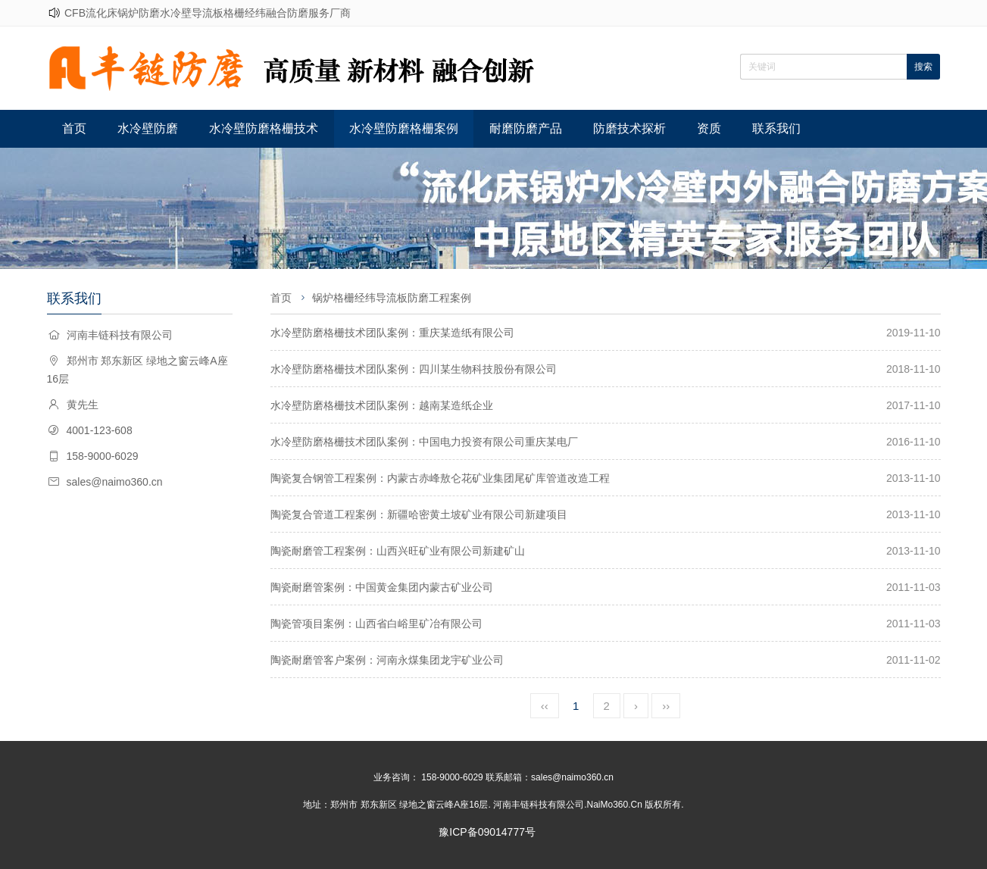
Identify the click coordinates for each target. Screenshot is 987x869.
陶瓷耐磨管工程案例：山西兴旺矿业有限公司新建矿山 (397, 551)
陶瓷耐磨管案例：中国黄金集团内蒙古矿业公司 (381, 587)
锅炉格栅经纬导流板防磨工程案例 (391, 298)
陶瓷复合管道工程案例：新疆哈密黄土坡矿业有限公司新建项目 (418, 514)
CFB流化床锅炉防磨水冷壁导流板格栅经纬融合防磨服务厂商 (207, 13)
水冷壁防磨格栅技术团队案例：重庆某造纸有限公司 (392, 333)
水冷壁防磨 (147, 128)
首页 (74, 128)
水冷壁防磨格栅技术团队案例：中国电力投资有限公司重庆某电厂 (424, 442)
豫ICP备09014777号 (487, 832)
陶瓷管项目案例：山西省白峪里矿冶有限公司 (376, 623)
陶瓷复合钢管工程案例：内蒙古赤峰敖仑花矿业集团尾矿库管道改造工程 (440, 478)
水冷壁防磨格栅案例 (403, 128)
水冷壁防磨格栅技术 (263, 128)
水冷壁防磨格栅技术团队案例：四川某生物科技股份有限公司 (413, 369)
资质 (709, 128)
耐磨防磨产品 (525, 128)
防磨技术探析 (629, 128)
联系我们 (776, 128)
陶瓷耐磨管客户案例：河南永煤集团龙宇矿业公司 (387, 660)
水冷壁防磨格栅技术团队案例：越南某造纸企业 (381, 405)
